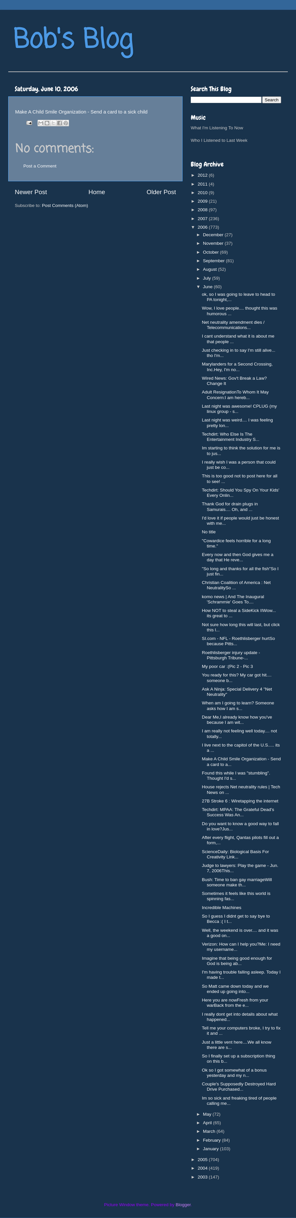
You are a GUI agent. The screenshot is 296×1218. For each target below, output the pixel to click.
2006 (203, 227)
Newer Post (31, 192)
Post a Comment (40, 166)
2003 (203, 1177)
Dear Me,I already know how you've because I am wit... (237, 720)
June (208, 286)
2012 (203, 175)
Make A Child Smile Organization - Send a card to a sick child (81, 111)
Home (96, 192)
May (207, 1114)
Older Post (161, 192)
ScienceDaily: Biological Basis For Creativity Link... (235, 854)
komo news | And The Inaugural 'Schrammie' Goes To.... (233, 599)
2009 (203, 201)
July (207, 278)
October (211, 252)
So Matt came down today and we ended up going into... (235, 989)
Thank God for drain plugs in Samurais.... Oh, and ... (230, 506)
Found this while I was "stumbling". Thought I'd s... (236, 776)
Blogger (183, 1204)
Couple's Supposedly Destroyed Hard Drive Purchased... (239, 1086)
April (208, 1122)
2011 (203, 184)
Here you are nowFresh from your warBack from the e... (235, 1003)
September (214, 260)
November (214, 243)
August (210, 269)
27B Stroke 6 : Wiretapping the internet (240, 801)
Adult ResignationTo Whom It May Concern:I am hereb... (235, 395)
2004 (203, 1168)
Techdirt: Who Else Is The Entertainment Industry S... (230, 437)
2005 (203, 1159)
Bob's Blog (73, 41)
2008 (203, 209)
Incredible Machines (221, 907)
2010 (203, 192)
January (211, 1148)
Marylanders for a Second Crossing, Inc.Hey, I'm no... (237, 367)
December (214, 234)
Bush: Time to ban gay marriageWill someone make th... (237, 882)
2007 (203, 218)
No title (209, 531)
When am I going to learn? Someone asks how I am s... (238, 705)
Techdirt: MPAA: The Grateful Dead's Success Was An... (238, 812)
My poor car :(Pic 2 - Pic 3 (227, 666)
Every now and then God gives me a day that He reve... (238, 557)
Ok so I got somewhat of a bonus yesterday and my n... (234, 1073)
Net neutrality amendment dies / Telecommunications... (233, 325)
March (209, 1131)
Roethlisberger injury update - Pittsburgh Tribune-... (231, 655)
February (212, 1140)
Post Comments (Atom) (65, 205)
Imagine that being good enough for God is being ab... (237, 961)
